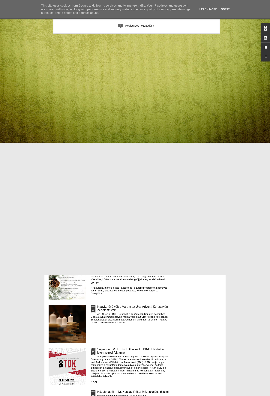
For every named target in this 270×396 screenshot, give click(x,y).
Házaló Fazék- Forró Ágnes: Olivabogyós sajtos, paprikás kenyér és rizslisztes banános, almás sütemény (115, 154)
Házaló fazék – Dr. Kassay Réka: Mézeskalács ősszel (133, 391)
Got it (225, 9)
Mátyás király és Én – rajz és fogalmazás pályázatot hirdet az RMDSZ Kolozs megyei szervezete (69, 154)
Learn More (208, 9)
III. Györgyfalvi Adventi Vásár (116, 264)
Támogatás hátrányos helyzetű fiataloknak (125, 179)
